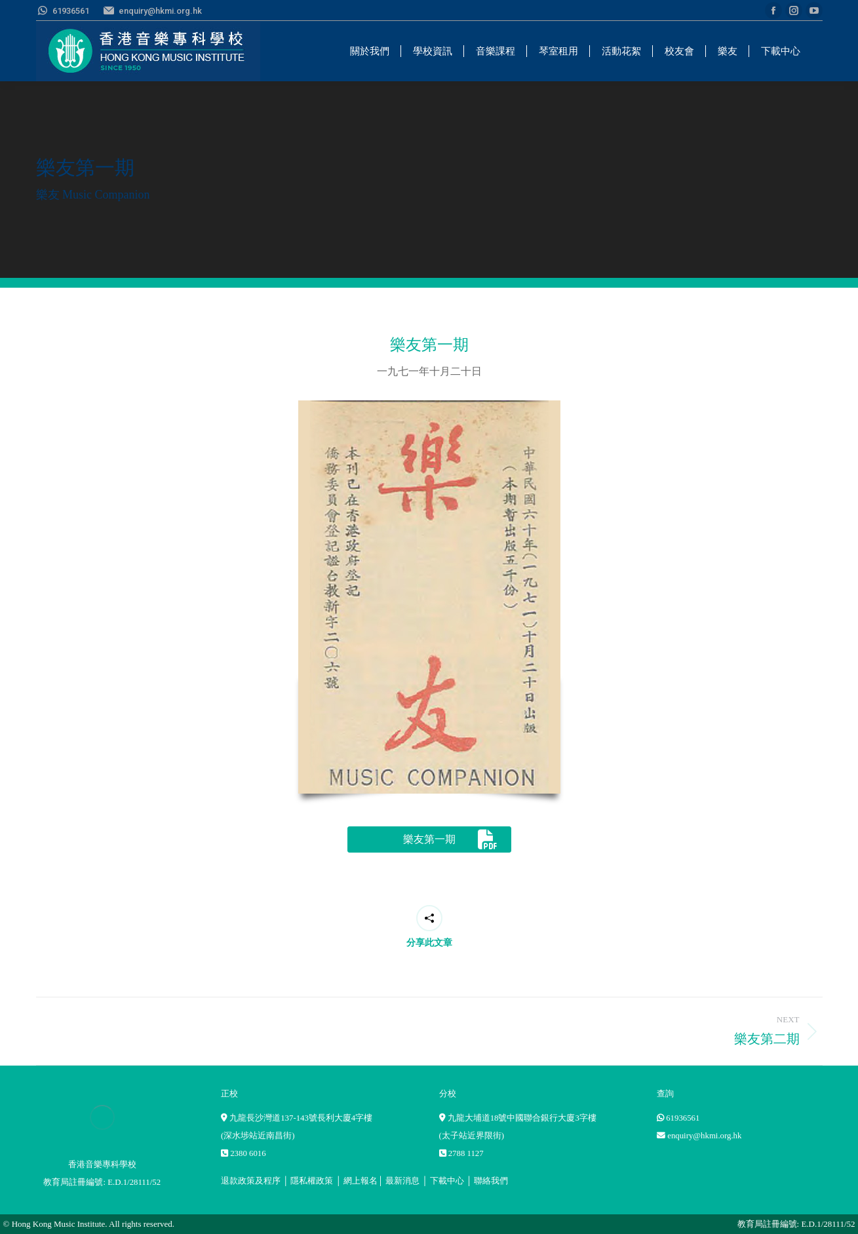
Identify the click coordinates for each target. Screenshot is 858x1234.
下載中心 (447, 1181)
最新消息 (402, 1181)
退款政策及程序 (251, 1181)
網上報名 (360, 1181)
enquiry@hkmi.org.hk (704, 1135)
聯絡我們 (491, 1181)
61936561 (682, 1118)
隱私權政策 (311, 1181)
